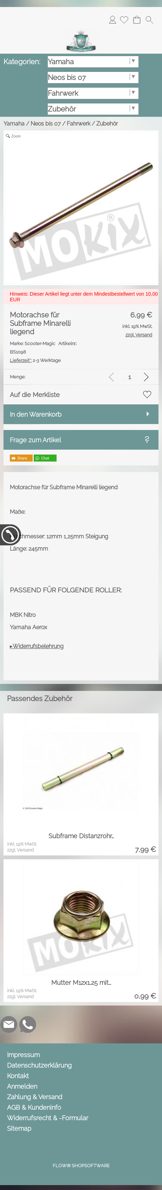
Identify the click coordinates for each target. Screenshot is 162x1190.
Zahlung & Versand (34, 1097)
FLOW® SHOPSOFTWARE (81, 1165)
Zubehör (107, 123)
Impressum (23, 1054)
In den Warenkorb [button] (35, 414)
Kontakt (18, 1076)
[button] (149, 19)
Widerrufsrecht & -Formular (47, 1118)
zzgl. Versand (20, 850)
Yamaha (14, 123)
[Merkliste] (124, 19)
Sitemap (19, 1128)
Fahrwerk (78, 123)
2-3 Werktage (35, 360)
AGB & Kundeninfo (34, 1107)
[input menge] (129, 377)
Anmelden (112, 19)
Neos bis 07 (46, 123)
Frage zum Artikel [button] (35, 440)
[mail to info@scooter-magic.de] (9, 1024)
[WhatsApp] (28, 1024)
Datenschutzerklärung (39, 1065)
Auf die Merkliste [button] (35, 394)
